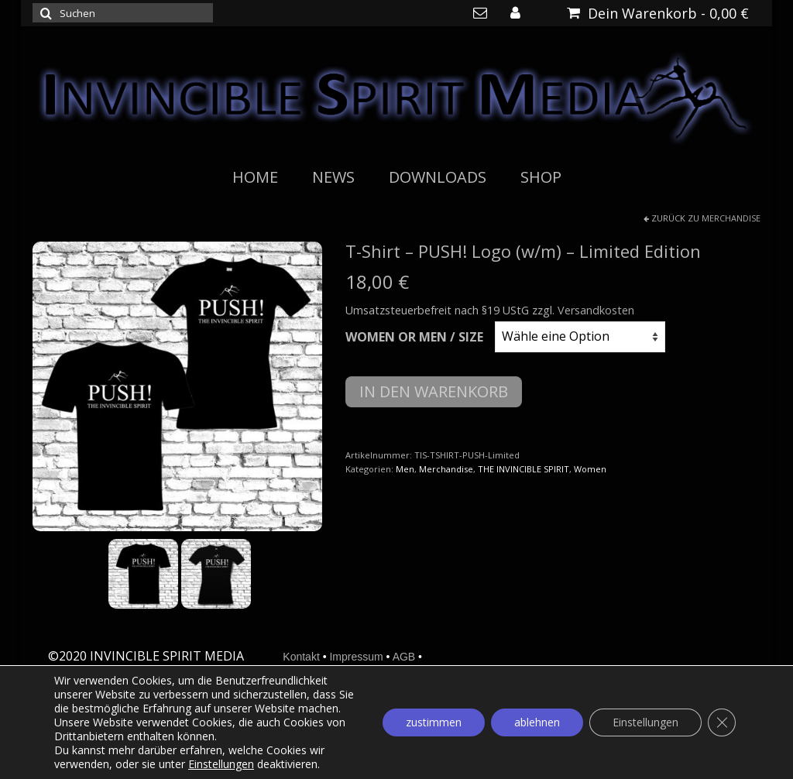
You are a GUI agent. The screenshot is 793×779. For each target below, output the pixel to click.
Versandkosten (596, 310)
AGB (404, 656)
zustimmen (434, 722)
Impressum (356, 656)
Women (590, 469)
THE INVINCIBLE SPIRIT (523, 469)
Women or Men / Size (414, 336)
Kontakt (301, 656)
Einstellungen (221, 764)
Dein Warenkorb (658, 13)
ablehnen (537, 722)
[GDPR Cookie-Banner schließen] (722, 722)
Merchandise (731, 218)
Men (405, 469)
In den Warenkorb (433, 391)
